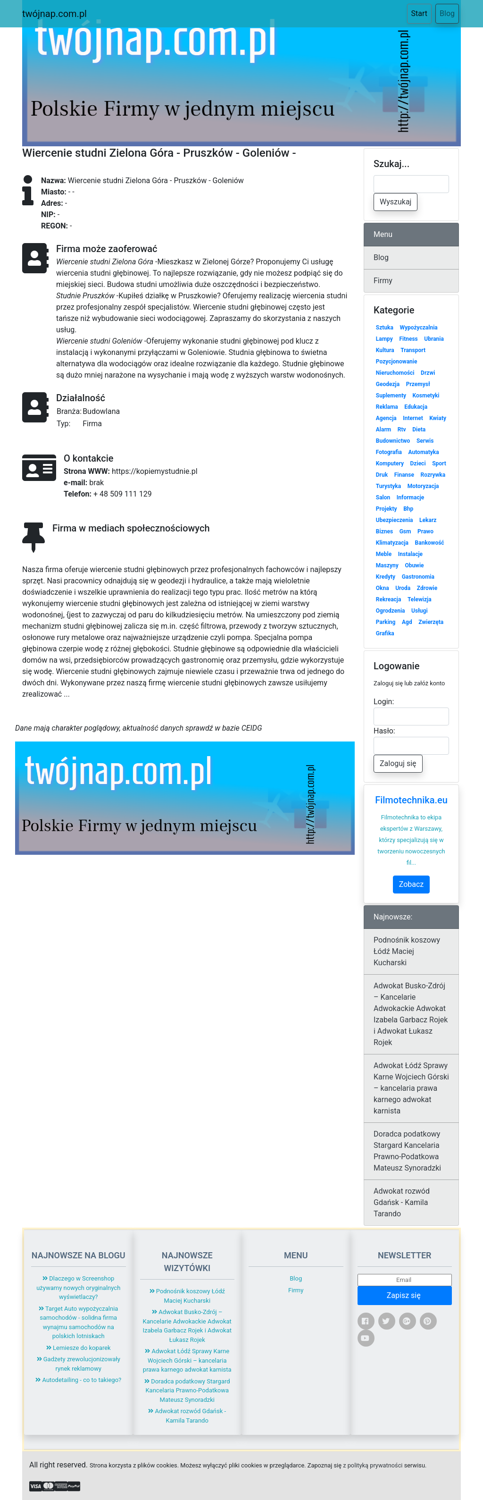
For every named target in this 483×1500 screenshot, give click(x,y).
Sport (439, 463)
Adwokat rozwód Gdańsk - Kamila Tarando (402, 1202)
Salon (383, 497)
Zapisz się (405, 1295)
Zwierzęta (430, 622)
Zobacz (411, 884)
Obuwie (414, 565)
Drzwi (428, 373)
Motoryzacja (423, 486)
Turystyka (388, 486)
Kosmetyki (426, 395)
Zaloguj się (398, 763)
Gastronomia (418, 576)
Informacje (410, 497)
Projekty (386, 509)
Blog (447, 13)
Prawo (425, 531)
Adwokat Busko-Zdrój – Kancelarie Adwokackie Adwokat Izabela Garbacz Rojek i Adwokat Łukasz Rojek (411, 1014)
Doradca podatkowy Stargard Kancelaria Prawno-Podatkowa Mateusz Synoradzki (407, 1150)
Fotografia (389, 452)
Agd (407, 622)
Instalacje (410, 554)
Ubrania (434, 339)
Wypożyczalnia (418, 327)
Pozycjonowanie (396, 361)
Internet (413, 418)
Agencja (386, 418)
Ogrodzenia (390, 610)
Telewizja (420, 599)
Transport (412, 350)
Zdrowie (427, 588)
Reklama (387, 407)
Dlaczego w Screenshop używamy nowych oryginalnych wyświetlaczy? (78, 1287)
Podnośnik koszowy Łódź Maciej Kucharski (407, 951)
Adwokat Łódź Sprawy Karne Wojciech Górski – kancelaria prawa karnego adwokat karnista (411, 1088)
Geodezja (388, 384)
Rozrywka (433, 475)
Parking (386, 622)
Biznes (384, 531)
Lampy (384, 339)
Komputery (390, 463)
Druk (382, 475)
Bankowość (429, 542)
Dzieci (418, 463)
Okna (382, 588)
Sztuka (384, 327)
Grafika (385, 633)
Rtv (402, 429)
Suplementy (391, 395)
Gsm (405, 531)
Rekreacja (388, 599)
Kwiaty (437, 418)
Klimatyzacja (392, 542)
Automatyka (423, 452)
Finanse (404, 475)
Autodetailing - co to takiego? (78, 1379)
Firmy (383, 280)
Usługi (419, 610)
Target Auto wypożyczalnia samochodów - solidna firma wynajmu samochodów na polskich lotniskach (78, 1322)
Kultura (385, 350)
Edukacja (415, 407)
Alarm (383, 429)
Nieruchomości (395, 373)
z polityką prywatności (372, 1465)
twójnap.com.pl (54, 13)
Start (421, 13)
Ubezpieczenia (394, 520)
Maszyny (387, 565)
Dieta (418, 429)
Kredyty (385, 576)
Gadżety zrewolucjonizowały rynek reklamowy (78, 1364)
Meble (383, 554)
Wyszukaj (395, 201)
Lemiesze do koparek (78, 1347)
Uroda (402, 588)
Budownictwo (393, 441)
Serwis (425, 441)
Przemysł (418, 384)
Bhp (408, 509)
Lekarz (427, 520)
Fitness (408, 339)
